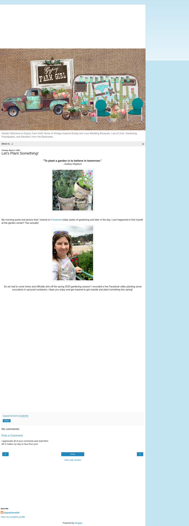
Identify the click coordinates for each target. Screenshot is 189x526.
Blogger (78, 523)
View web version (72, 460)
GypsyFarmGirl (12, 512)
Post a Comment (12, 435)
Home (72, 454)
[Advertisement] (73, 26)
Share (6, 421)
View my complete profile (13, 517)
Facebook (56, 219)
